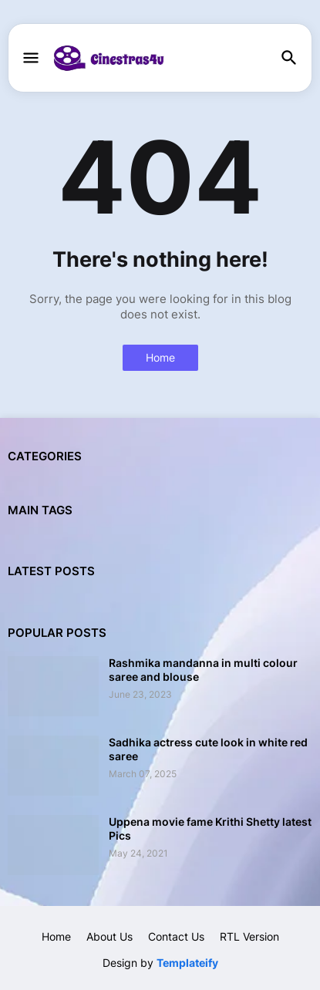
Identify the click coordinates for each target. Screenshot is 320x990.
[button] (29, 58)
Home (160, 357)
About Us (109, 936)
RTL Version (249, 936)
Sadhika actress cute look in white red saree (208, 749)
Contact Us (176, 936)
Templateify (187, 962)
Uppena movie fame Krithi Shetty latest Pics (210, 828)
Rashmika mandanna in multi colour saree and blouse (203, 669)
